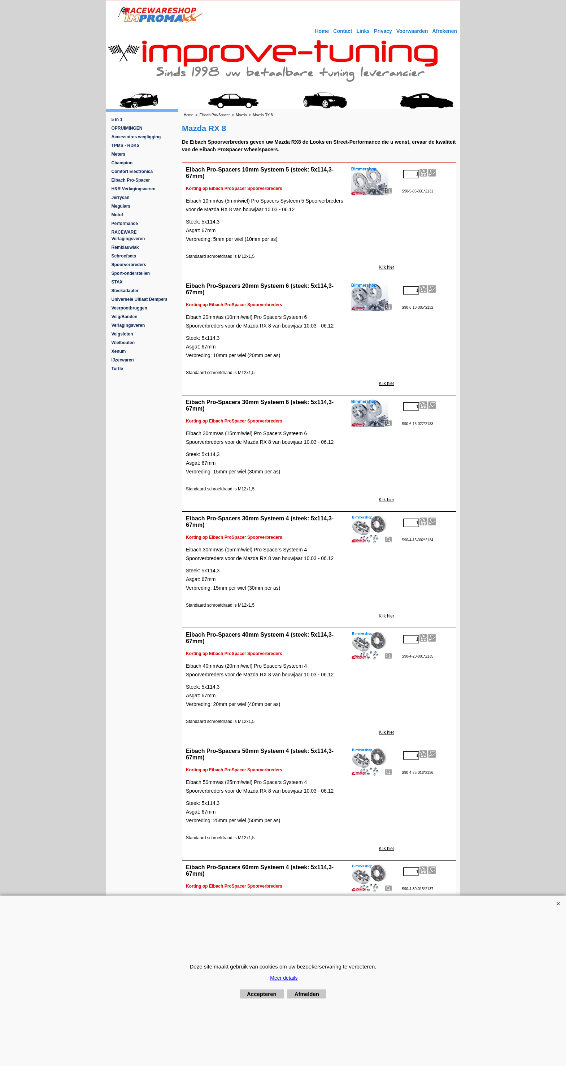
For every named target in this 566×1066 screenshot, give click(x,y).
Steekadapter (125, 290)
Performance (125, 223)
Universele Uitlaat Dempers (139, 299)
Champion (122, 162)
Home (322, 31)
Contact (342, 31)
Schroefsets (124, 256)
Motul (117, 214)
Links (363, 31)
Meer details (283, 978)
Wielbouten (123, 342)
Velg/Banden (125, 316)
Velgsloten (122, 334)
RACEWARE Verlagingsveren (128, 235)
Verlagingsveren (128, 325)
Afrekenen (444, 31)
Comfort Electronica (132, 171)
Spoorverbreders (129, 264)
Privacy (383, 31)
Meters (119, 154)
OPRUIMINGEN (127, 128)
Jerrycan (121, 197)
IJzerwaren (123, 360)
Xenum (119, 351)
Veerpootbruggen (129, 308)
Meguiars (121, 206)
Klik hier (386, 267)
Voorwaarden (412, 31)
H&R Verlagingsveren (134, 188)
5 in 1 (117, 119)
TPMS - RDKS (126, 145)
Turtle (117, 368)
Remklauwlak (125, 247)
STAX (117, 282)
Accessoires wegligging (136, 136)
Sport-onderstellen (131, 273)
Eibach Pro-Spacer (131, 180)
